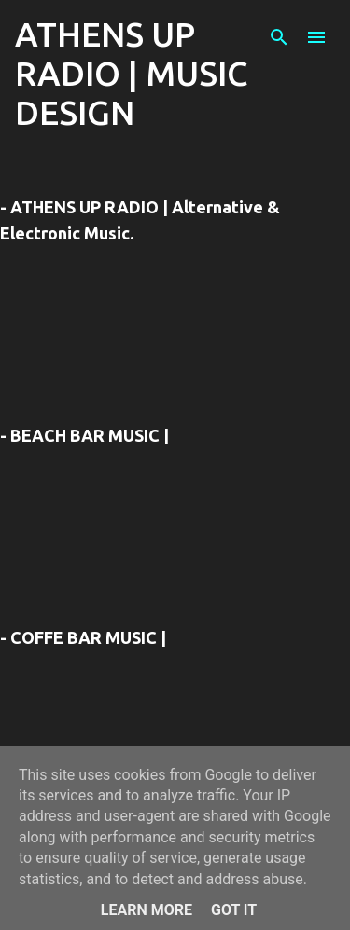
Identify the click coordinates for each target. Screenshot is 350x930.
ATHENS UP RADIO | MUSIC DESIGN (131, 73)
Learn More (146, 910)
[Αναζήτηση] (279, 37)
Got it (234, 910)
